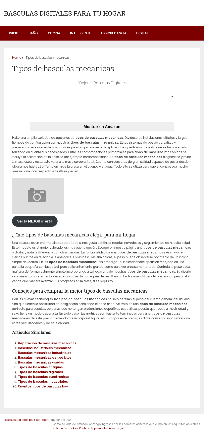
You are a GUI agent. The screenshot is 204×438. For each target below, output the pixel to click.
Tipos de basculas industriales (43, 381)
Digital (142, 33)
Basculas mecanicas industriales (45, 353)
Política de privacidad (93, 428)
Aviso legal (116, 428)
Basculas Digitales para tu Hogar (65, 13)
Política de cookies (65, 428)
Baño (33, 33)
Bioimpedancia (113, 33)
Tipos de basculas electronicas (44, 377)
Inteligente (80, 33)
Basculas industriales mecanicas (45, 348)
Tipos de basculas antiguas (40, 367)
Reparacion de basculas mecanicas (47, 343)
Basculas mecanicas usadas (41, 362)
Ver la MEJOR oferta (34, 221)
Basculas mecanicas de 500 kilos (45, 358)
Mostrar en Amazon (102, 126)
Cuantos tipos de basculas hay (43, 386)
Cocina (54, 33)
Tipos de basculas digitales (40, 372)
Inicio (14, 33)
